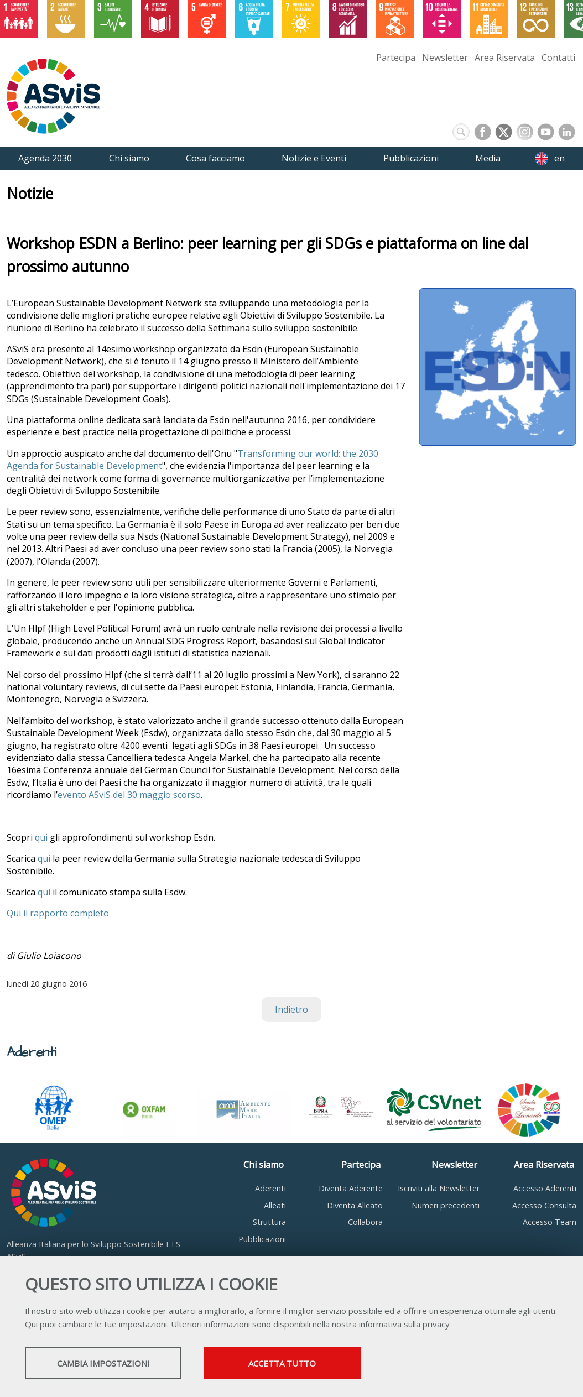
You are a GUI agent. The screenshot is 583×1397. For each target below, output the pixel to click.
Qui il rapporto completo (58, 913)
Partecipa (395, 57)
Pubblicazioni (262, 1239)
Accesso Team (549, 1222)
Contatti (558, 57)
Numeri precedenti (446, 1205)
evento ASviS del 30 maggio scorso (129, 795)
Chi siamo (263, 1165)
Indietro (291, 1009)
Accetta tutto (311, 1364)
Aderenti (270, 1188)
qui (41, 837)
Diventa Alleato (355, 1205)
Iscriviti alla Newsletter (439, 1188)
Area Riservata (505, 57)
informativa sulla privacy (404, 1325)
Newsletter (445, 57)
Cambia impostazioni (112, 1364)
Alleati (275, 1205)
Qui (31, 1325)
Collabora (365, 1222)
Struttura (269, 1222)
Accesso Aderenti (544, 1188)
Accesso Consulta (544, 1205)
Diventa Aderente (351, 1188)
